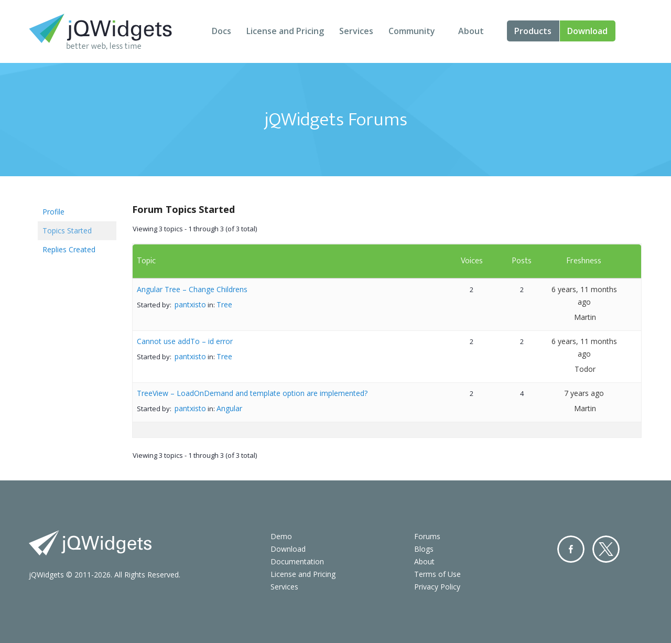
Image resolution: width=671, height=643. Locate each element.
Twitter (606, 549)
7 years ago (584, 393)
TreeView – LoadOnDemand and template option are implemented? (252, 393)
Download (587, 31)
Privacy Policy (437, 587)
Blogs (424, 549)
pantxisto (190, 304)
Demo (281, 536)
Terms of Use (437, 574)
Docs (221, 31)
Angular (229, 408)
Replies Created (68, 249)
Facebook (571, 549)
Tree (224, 304)
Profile (53, 212)
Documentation (297, 561)
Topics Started (67, 230)
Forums (427, 536)
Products (532, 31)
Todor (585, 369)
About (471, 31)
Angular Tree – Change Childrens (192, 289)
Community (411, 31)
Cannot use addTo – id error (185, 341)
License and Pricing (285, 31)
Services (356, 31)
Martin (585, 317)
